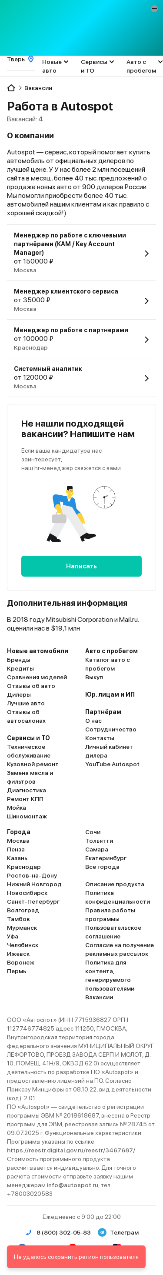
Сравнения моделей (37, 677)
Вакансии (99, 997)
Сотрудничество (110, 729)
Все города (102, 866)
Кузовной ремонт (33, 764)
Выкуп (94, 677)
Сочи (92, 831)
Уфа (12, 936)
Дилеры (19, 694)
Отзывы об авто (31, 685)
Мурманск (22, 927)
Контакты (99, 737)
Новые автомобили (37, 651)
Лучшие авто (26, 703)
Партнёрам (103, 711)
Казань (17, 857)
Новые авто (52, 66)
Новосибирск (27, 892)
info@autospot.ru (72, 1185)
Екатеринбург (105, 857)
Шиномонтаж (27, 816)
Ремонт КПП (25, 798)
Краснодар (24, 866)
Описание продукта (114, 884)
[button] (154, 8)
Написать (81, 566)
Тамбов (18, 918)
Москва (18, 840)
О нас (93, 720)
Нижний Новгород (34, 884)
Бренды (18, 659)
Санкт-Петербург (33, 901)
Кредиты (20, 668)
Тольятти (99, 840)
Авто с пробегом (141, 66)
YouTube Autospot (112, 764)
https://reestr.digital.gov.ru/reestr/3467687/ (71, 1150)
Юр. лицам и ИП (110, 694)
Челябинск (22, 944)
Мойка (16, 807)
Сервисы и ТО (94, 66)
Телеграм (118, 1232)
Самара (96, 849)
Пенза (16, 849)
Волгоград (23, 910)
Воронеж (20, 962)
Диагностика (26, 790)
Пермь (16, 971)
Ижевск (18, 953)
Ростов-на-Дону (32, 875)
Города (18, 831)
